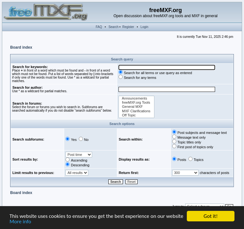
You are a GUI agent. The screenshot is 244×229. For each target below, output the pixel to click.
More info (20, 222)
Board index (21, 47)
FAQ (99, 27)
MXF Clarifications (136, 111)
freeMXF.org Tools (136, 103)
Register (128, 27)
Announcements (136, 98)
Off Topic (136, 115)
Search (113, 27)
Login (144, 27)
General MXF (136, 107)
